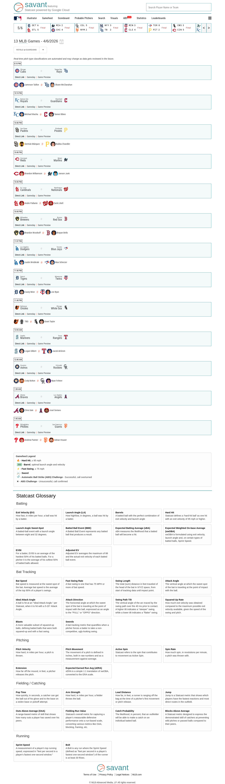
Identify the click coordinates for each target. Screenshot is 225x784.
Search (101, 18)
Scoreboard (63, 18)
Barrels (119, 512)
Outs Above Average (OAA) (30, 711)
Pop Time (21, 692)
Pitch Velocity (23, 649)
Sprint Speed (23, 745)
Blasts (19, 621)
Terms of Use (90, 774)
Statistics (141, 18)
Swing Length (122, 581)
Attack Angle (172, 581)
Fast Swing (28, 469)
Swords (70, 621)
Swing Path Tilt (123, 599)
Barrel (27, 464)
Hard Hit (26, 460)
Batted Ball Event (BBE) (78, 528)
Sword (25, 473)
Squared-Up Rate (174, 599)
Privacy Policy (106, 774)
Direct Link (20, 77)
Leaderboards (159, 18)
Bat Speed (21, 581)
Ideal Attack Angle (25, 599)
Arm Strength (73, 692)
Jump (168, 692)
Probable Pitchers (84, 18)
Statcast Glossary (36, 496)
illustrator (32, 18)
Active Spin (121, 649)
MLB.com (137, 774)
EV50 (18, 550)
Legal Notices (123, 774)
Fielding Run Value (76, 711)
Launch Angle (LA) (76, 512)
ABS (127, 18)
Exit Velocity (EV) (25, 512)
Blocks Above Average (177, 711)
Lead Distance (123, 692)
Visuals (114, 18)
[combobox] (178, 7)
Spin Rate (170, 649)
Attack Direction (74, 599)
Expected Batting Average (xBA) (132, 528)
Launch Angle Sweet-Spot (30, 528)
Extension (21, 668)
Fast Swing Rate (74, 581)
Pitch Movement (74, 649)
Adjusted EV (72, 550)
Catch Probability (124, 711)
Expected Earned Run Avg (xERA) (84, 668)
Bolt (68, 745)
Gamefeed (47, 18)
